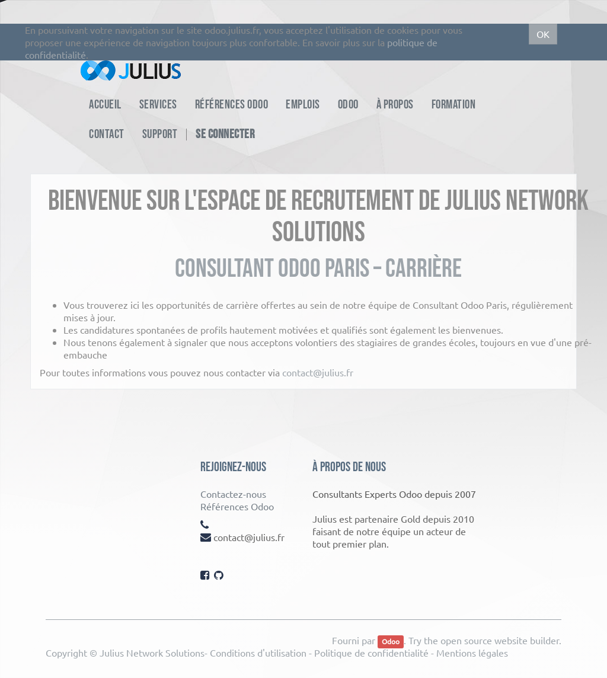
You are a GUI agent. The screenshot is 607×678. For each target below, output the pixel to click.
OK (543, 34)
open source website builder (499, 640)
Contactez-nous (233, 494)
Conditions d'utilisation (258, 652)
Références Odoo (237, 506)
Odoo (391, 641)
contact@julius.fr (317, 372)
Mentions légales (472, 652)
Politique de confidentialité (371, 652)
